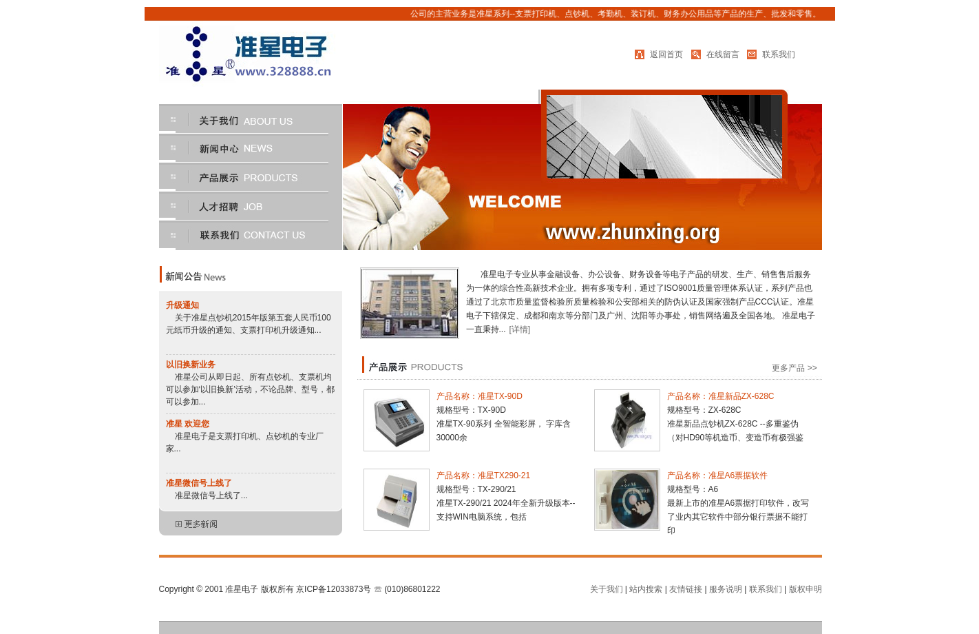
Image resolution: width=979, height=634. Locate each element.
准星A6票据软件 (738, 475)
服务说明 (725, 589)
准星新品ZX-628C (741, 396)
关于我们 (606, 589)
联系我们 (778, 54)
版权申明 (805, 589)
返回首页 (666, 54)
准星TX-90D (500, 396)
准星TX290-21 (504, 475)
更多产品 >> (796, 368)
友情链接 (685, 589)
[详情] (520, 329)
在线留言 (722, 54)
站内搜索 (645, 589)
